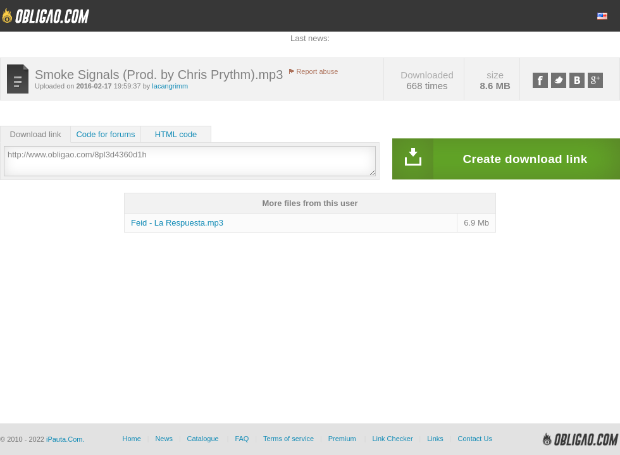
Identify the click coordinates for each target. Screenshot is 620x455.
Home (131, 438)
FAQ (242, 438)
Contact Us (474, 438)
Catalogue (203, 438)
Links (435, 438)
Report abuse (317, 71)
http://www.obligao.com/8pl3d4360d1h (190, 161)
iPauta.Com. (65, 439)
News (164, 438)
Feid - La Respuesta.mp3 (177, 223)
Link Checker (392, 438)
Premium (342, 438)
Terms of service (288, 438)
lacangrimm (170, 86)
